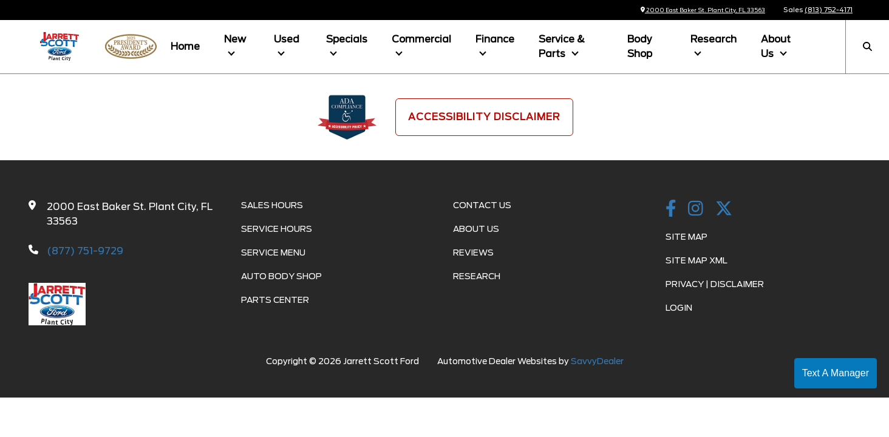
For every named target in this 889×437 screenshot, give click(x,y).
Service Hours (276, 229)
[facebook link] (671, 209)
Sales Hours (272, 205)
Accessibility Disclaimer (484, 117)
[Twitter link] (723, 209)
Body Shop (639, 46)
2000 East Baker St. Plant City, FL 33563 (692, 9)
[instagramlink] (695, 209)
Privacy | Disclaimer (715, 284)
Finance (494, 39)
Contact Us (482, 205)
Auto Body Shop (281, 276)
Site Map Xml (696, 260)
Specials (346, 39)
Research (713, 39)
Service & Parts (562, 46)
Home (185, 46)
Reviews (473, 252)
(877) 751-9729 (85, 251)
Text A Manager (835, 373)
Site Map (686, 237)
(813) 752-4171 (829, 9)
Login (679, 308)
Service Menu (273, 252)
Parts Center (275, 300)
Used (286, 39)
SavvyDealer (597, 361)
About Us (776, 46)
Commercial (421, 39)
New (235, 39)
